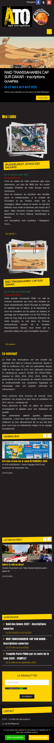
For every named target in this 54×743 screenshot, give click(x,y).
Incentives (9, 664)
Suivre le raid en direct (13, 506)
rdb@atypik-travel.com (20, 650)
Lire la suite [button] (43, 77)
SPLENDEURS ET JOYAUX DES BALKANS (22, 165)
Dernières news (11, 687)
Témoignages (10, 696)
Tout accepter (15, 737)
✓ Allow (20, 598)
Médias (7, 691)
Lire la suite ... (7, 472)
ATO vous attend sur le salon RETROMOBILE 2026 (24, 461)
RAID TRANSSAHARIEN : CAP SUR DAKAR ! (23, 282)
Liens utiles (9, 669)
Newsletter (9, 673)
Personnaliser (39, 737)
